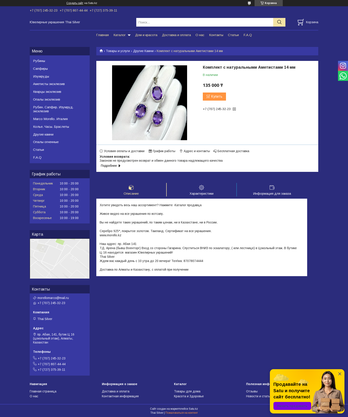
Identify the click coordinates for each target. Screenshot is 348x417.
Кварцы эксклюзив (47, 91)
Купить (216, 96)
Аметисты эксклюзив (49, 84)
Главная (102, 35)
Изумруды (41, 76)
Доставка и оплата (176, 35)
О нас (200, 35)
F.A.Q (247, 35)
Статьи (233, 35)
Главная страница (43, 391)
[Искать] (279, 22)
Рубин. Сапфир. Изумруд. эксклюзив (53, 109)
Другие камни (43, 134)
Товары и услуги (118, 51)
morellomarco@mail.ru (53, 298)
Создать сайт (74, 3)
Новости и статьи (259, 396)
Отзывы (252, 391)
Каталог (119, 35)
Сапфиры (40, 68)
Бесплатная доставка (233, 151)
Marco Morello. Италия (50, 119)
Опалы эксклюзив (46, 99)
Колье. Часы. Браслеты (51, 126)
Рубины (39, 61)
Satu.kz (193, 408)
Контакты (216, 35)
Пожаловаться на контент (181, 412)
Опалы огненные (46, 142)
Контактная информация (120, 396)
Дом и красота (146, 35)
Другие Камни (143, 51)
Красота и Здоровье (189, 396)
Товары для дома (187, 391)
